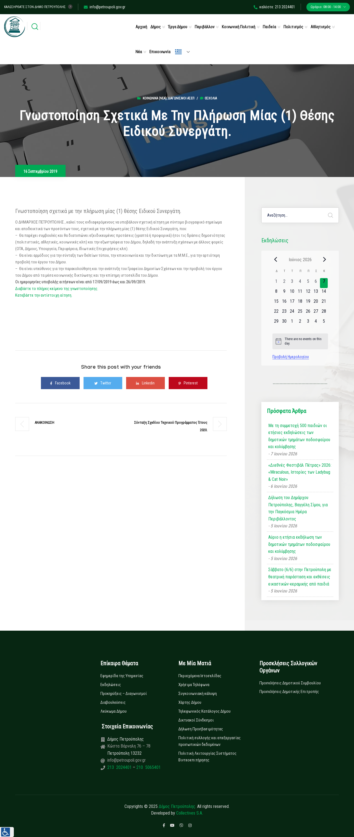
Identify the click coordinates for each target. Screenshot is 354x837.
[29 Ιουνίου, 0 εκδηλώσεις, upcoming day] (276, 323)
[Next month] (324, 259)
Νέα (139, 51)
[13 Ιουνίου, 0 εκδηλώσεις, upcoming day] (316, 293)
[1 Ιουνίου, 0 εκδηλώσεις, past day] (276, 283)
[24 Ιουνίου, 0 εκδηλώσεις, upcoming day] (292, 313)
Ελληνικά (178, 51)
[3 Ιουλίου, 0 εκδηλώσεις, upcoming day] (308, 323)
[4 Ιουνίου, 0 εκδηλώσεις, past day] (300, 283)
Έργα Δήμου (177, 26)
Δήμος (155, 26)
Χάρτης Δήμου (189, 702)
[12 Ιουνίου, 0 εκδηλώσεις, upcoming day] (308, 293)
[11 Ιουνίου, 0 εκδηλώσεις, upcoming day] (300, 293)
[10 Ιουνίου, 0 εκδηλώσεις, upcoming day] (292, 293)
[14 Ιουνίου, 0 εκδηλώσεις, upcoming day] (324, 293)
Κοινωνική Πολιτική (238, 26)
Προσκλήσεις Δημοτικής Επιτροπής (289, 691)
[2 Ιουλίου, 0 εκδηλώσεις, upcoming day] (300, 323)
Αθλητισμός (320, 26)
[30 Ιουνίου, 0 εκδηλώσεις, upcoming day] (284, 323)
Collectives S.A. (189, 813)
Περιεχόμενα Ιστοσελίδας (199, 675)
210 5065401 (148, 767)
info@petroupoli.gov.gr (104, 7)
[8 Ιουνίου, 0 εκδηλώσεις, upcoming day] (276, 293)
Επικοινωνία (159, 51)
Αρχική (141, 26)
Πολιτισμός (293, 26)
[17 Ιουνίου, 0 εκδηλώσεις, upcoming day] (292, 303)
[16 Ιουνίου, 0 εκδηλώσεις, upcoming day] (284, 303)
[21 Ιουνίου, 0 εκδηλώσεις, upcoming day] (324, 303)
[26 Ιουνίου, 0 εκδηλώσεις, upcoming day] (308, 313)
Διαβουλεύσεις (113, 702)
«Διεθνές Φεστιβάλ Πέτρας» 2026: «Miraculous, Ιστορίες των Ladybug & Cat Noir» (299, 472)
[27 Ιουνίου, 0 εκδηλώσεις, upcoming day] (316, 313)
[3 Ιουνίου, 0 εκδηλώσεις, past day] (292, 283)
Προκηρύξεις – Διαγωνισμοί (123, 693)
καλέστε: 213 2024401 (274, 7)
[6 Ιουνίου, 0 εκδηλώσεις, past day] (316, 283)
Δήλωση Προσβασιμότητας (200, 728)
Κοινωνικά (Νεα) (154, 98)
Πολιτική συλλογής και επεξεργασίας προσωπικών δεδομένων (209, 741)
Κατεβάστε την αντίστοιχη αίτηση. (43, 295)
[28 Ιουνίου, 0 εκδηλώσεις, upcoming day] (324, 313)
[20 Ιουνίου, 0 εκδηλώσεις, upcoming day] (316, 303)
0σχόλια (208, 98)
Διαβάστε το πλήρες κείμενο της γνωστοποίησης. (56, 288)
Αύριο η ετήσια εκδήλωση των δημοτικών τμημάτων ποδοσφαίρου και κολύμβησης (299, 544)
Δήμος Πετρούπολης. (177, 806)
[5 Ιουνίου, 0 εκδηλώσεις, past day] (308, 283)
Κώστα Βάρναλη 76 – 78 (128, 746)
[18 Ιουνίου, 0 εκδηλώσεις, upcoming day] (300, 303)
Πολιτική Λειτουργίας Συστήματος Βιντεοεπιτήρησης (207, 756)
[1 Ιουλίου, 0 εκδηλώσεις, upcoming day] (292, 323)
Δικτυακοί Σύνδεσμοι (196, 720)
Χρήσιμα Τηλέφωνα (193, 684)
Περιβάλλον (204, 26)
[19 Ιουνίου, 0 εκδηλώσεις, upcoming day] (308, 303)
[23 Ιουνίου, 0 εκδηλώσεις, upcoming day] (284, 313)
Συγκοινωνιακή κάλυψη (197, 693)
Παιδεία (269, 26)
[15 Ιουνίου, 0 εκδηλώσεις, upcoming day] (276, 303)
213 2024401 (120, 767)
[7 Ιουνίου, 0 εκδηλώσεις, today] (324, 283)
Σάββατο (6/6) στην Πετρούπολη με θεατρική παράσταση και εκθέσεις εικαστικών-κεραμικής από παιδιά (299, 576)
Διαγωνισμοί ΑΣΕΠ (181, 98)
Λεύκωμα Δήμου (113, 711)
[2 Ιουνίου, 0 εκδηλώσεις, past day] (284, 283)
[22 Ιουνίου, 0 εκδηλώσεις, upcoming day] (276, 313)
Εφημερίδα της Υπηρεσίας (121, 675)
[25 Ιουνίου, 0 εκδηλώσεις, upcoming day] (300, 313)
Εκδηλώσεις (110, 684)
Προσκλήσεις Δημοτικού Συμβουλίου (290, 683)
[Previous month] (275, 259)
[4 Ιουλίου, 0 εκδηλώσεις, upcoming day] (316, 323)
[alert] (300, 341)
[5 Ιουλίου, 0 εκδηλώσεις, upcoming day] (324, 323)
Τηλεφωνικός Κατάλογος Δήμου (204, 711)
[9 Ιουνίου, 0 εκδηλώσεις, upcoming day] (284, 293)
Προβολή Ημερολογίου (290, 357)
